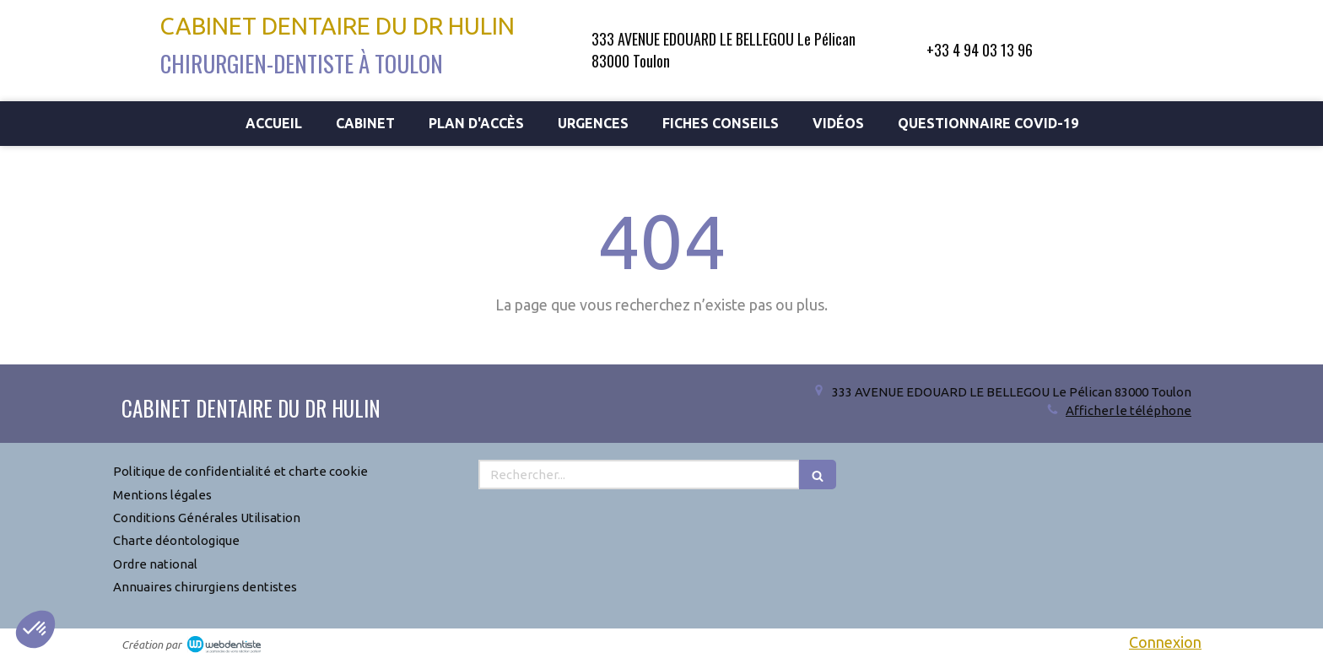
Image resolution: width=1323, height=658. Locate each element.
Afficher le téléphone (1128, 410)
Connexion (1165, 642)
